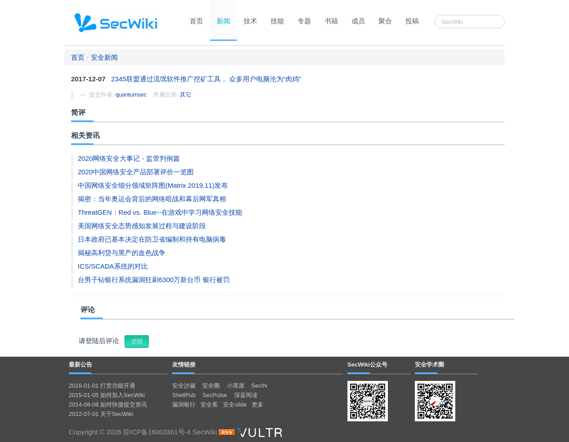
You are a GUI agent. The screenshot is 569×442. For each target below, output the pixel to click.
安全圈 (211, 385)
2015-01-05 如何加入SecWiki (107, 395)
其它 (185, 94)
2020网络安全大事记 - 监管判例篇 (129, 158)
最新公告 (80, 364)
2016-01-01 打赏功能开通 (102, 385)
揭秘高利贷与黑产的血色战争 (121, 252)
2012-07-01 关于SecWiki (101, 414)
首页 (196, 21)
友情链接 (184, 364)
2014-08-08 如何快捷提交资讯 (108, 404)
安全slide (235, 404)
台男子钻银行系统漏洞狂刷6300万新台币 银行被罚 (154, 279)
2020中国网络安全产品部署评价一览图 (136, 172)
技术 (250, 21)
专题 (304, 21)
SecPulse (214, 395)
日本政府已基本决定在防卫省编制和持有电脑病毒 (152, 239)
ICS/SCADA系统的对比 (113, 266)
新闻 (223, 21)
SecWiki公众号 (367, 364)
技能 (277, 21)
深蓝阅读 (246, 395)
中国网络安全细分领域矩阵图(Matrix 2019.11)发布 (153, 185)
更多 (257, 404)
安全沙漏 (184, 385)
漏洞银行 (184, 404)
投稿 (412, 21)
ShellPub (184, 395)
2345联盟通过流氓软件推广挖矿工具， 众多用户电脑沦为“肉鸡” (206, 79)
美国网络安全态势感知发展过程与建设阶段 (142, 226)
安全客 (209, 404)
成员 (358, 21)
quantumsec (131, 94)
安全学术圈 (429, 364)
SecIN (259, 385)
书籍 (331, 21)
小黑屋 (235, 385)
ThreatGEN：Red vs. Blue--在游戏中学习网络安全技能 (160, 212)
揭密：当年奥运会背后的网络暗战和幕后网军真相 (152, 199)
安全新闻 (104, 57)
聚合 (385, 21)
